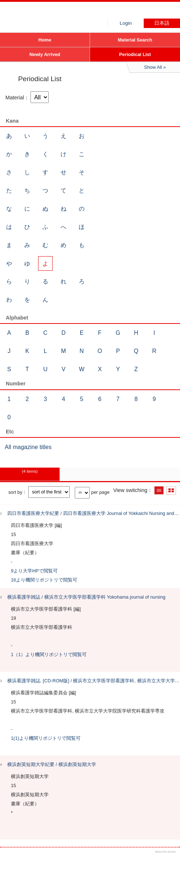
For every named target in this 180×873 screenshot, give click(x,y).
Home (45, 40)
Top (168, 861)
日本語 (161, 23)
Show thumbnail (171, 490)
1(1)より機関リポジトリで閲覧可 (46, 738)
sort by (15, 492)
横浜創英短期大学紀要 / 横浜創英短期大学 (51, 764)
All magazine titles (28, 447)
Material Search (135, 40)
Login (126, 23)
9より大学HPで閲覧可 (34, 571)
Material (14, 97)
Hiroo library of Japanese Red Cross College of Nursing (54, 13)
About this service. (165, 851)
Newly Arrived (44, 54)
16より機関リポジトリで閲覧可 (44, 580)
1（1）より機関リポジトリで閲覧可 (49, 654)
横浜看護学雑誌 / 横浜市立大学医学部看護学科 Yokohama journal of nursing (86, 597)
